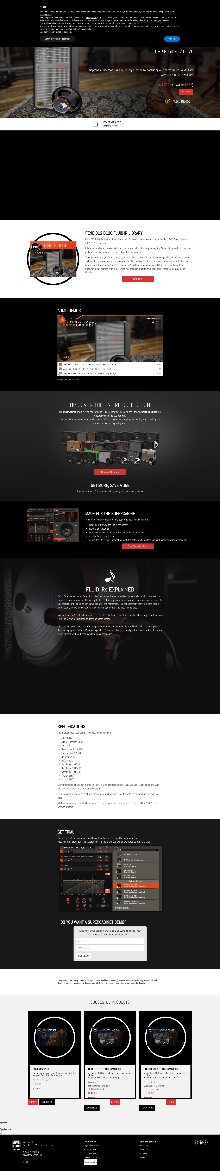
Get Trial (138, 279)
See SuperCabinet (137, 546)
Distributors (143, 1145)
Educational (143, 1149)
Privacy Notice (90, 1149)
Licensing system (112, 124)
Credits (26, 1162)
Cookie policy (90, 1162)
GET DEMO (83, 955)
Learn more (46, 1102)
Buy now (33, 1102)
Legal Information (91, 1145)
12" (1, 1132)
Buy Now (186, 91)
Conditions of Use (91, 1153)
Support (141, 1157)
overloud (60, 380)
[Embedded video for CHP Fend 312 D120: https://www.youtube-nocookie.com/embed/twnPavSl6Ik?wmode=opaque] (110, 175)
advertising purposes (147, 20)
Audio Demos (181, 101)
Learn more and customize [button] (57, 39)
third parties (91, 17)
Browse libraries (110, 472)
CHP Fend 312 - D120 (71, 380)
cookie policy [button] (45, 14)
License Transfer (91, 1157)
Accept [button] (172, 39)
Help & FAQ (142, 1153)
